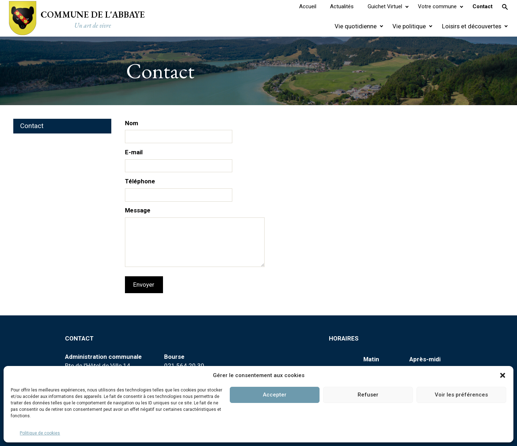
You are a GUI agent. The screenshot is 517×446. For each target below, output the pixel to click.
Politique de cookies (40, 433)
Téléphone (140, 181)
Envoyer (143, 284)
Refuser (368, 394)
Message (137, 210)
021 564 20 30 (184, 365)
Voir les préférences (461, 394)
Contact (31, 126)
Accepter (275, 394)
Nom (131, 123)
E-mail (134, 152)
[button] (502, 375)
